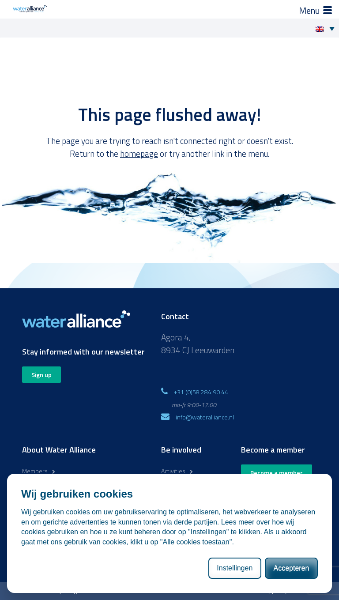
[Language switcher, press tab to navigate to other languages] (327, 28)
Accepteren (291, 568)
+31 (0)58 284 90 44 (201, 391)
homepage (139, 153)
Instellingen (234, 568)
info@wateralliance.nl (205, 417)
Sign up (41, 374)
